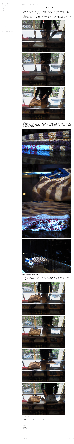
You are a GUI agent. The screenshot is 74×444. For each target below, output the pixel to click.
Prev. (25, 438)
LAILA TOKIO (4, 24)
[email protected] (25, 428)
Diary (3, 8)
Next (70, 438)
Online (3, 10)
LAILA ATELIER (4, 28)
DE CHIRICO (4, 26)
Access (3, 12)
